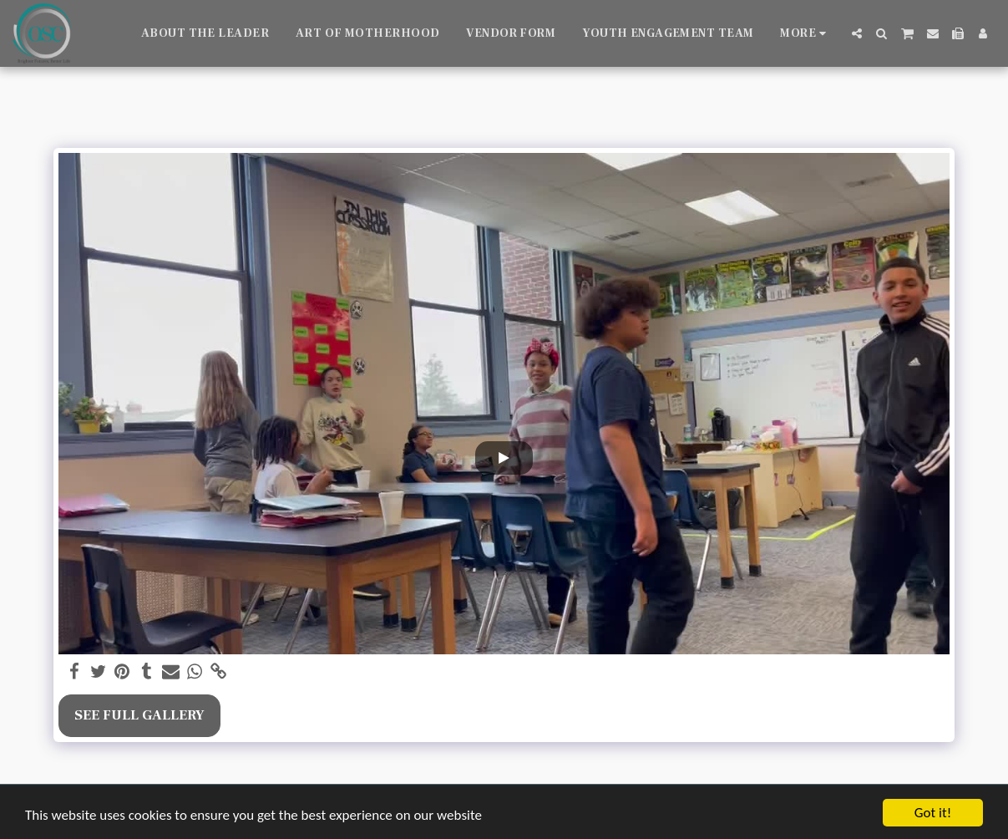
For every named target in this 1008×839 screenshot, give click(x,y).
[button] (857, 33)
